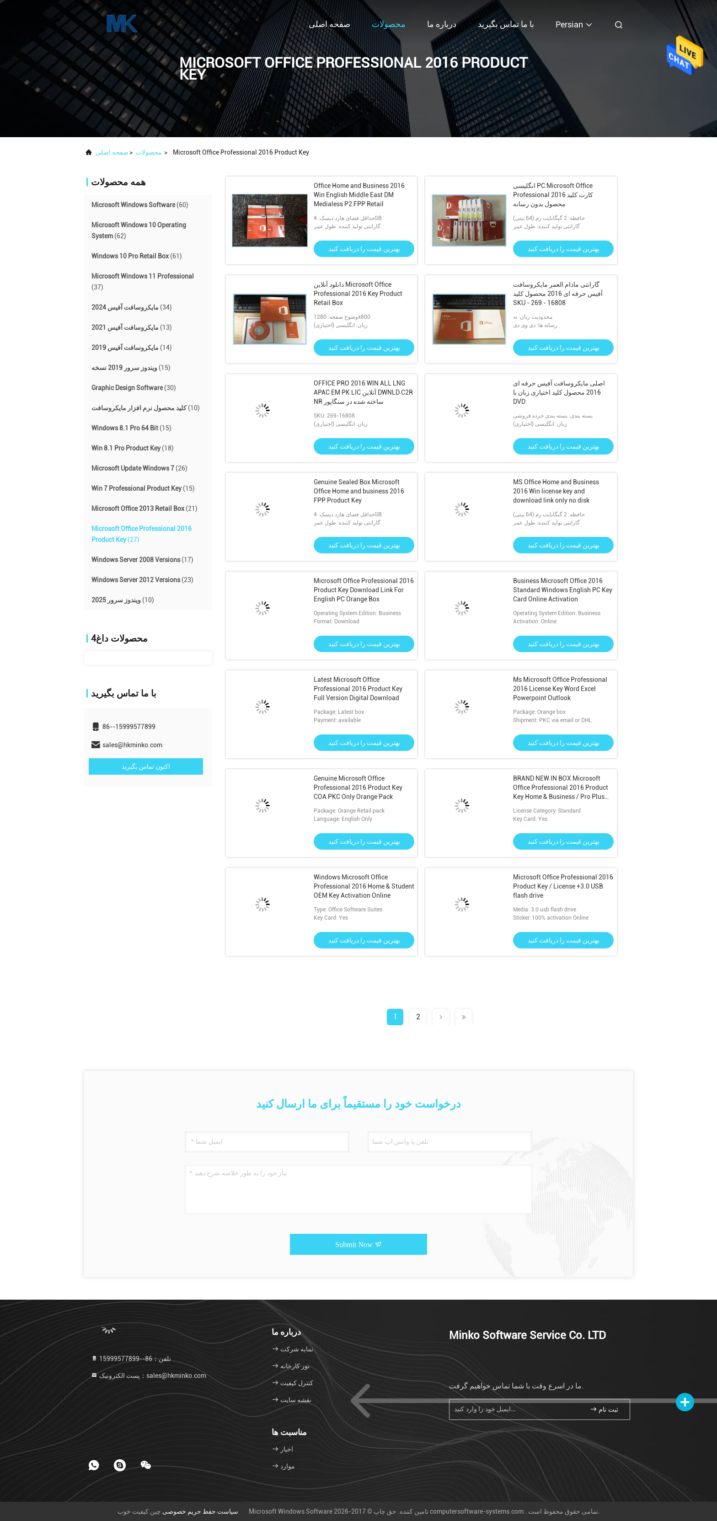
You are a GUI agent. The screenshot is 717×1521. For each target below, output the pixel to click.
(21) (144, 508)
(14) (131, 347)
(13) (131, 327)
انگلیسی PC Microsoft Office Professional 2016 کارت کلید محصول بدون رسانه (553, 195)
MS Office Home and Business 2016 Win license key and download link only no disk (556, 491)
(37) (142, 282)
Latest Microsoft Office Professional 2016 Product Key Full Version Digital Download (358, 689)
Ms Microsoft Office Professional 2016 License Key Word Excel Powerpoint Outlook (560, 689)
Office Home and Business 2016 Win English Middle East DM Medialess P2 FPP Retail (359, 195)
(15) (131, 367)
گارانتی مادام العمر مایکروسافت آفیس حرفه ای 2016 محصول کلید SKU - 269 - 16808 (558, 293)
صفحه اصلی (329, 24)
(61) (136, 256)
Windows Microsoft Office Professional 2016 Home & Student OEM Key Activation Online (364, 886)
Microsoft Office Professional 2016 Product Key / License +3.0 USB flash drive (563, 886)
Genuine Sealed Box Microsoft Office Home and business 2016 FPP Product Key (359, 491)
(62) (138, 230)
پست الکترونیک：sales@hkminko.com (148, 1375)
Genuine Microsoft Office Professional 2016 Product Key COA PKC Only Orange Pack (358, 787)
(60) (139, 205)
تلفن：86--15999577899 (131, 1358)
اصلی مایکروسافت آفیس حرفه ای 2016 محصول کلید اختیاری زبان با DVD (559, 392)
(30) (133, 387)
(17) (142, 559)
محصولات (389, 24)
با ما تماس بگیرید (506, 24)
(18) (132, 448)
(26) (139, 468)
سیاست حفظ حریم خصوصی (200, 1511)
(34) (131, 307)
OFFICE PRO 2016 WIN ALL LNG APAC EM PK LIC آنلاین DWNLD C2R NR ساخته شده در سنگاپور (363, 392)
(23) (142, 580)
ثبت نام (604, 1409)
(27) (141, 534)
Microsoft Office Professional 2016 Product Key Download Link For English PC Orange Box (364, 590)
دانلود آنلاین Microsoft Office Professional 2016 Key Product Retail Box (358, 293)
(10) (145, 408)
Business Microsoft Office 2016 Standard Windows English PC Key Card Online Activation (562, 590)
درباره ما (441, 24)
